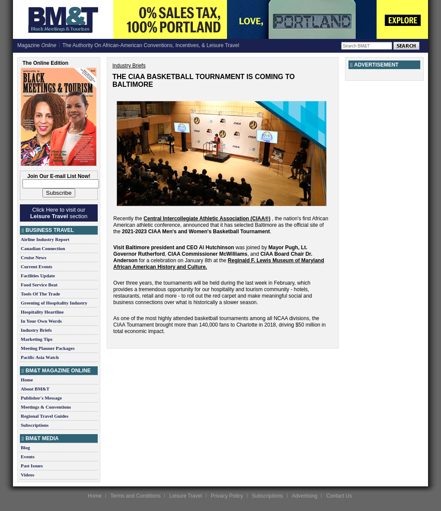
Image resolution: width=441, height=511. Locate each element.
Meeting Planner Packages (47, 348)
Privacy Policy (227, 496)
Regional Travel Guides (44, 416)
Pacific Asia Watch (40, 357)
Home (27, 379)
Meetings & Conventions (46, 406)
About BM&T (35, 388)
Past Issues (32, 465)
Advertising (304, 496)
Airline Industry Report (45, 239)
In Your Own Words (41, 321)
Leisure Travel (185, 496)
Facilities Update (38, 275)
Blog (25, 447)
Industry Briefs (36, 330)
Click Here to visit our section (58, 212)
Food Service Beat (39, 284)
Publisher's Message (41, 397)
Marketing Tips (36, 339)
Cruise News (33, 257)
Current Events (36, 266)
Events (28, 456)
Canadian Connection (43, 248)
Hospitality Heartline (42, 311)
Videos (27, 474)
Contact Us (339, 496)
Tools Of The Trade (40, 293)
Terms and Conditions (135, 496)
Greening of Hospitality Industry (54, 302)
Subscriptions (34, 425)
